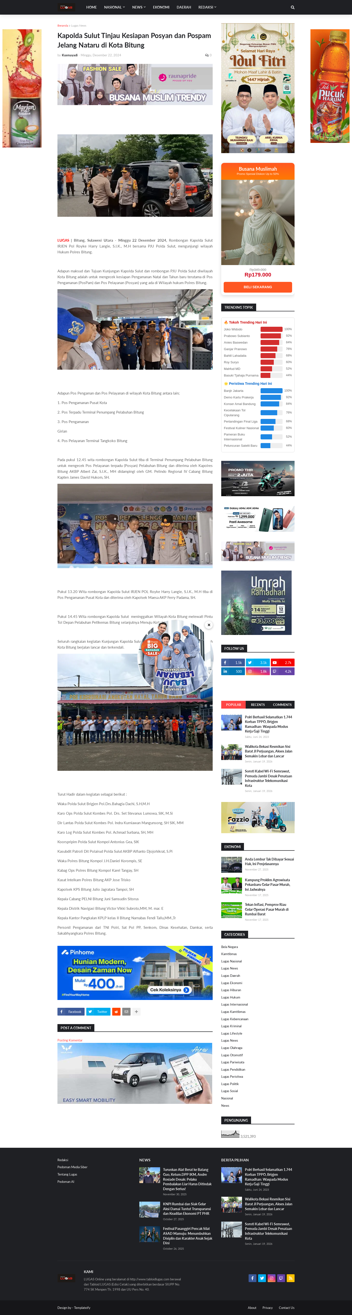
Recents (258, 705)
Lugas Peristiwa (232, 1076)
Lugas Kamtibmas (233, 1012)
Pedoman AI (65, 1182)
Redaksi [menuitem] (205, 7)
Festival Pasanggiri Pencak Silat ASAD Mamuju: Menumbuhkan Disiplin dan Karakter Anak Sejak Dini (187, 1235)
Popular (233, 705)
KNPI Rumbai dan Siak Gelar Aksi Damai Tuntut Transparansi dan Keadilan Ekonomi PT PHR (187, 1209)
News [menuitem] (137, 7)
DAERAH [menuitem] (184, 7)
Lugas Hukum (230, 997)
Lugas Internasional (234, 1004)
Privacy (268, 1308)
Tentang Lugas (67, 1174)
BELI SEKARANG (258, 287)
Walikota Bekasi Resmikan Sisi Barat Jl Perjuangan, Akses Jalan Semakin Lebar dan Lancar (268, 751)
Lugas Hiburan (231, 990)
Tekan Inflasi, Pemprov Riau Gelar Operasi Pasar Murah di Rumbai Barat (267, 909)
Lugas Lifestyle (231, 1033)
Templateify (82, 1308)
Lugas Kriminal (231, 1026)
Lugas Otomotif (232, 1055)
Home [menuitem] (91, 7)
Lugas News (78, 25)
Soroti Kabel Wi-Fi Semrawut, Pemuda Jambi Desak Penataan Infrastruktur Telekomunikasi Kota (268, 778)
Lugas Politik (230, 1084)
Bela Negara (229, 947)
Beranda (62, 25)
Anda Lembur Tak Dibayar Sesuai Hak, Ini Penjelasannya (269, 861)
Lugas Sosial (229, 1091)
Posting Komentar (70, 1040)
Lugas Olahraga (231, 1048)
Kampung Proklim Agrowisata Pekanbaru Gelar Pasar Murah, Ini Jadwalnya (267, 884)
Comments (282, 705)
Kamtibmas (229, 954)
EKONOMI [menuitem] (161, 7)
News (225, 1105)
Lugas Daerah (230, 976)
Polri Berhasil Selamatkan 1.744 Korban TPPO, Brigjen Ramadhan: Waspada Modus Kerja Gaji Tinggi (268, 724)
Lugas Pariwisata (232, 1062)
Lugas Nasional (231, 961)
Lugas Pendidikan (233, 1069)
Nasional (227, 1098)
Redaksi (62, 1160)
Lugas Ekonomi (231, 983)
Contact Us (287, 1308)
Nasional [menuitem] (113, 7)
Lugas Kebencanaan (234, 1019)
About (252, 1308)
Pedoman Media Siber (72, 1167)
